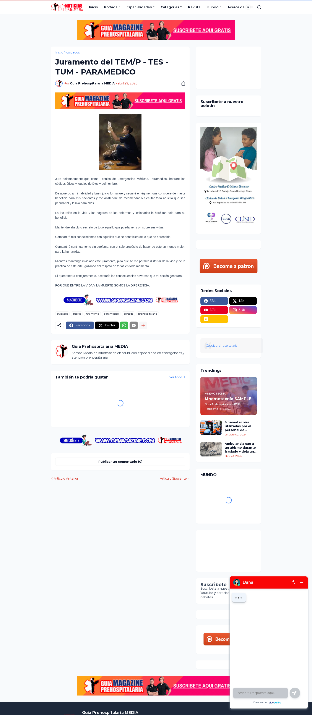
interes (77, 313)
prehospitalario (147, 313)
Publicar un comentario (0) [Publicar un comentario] (120, 462)
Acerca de (236, 7)
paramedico (111, 313)
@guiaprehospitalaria (221, 346)
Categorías (170, 7)
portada (128, 313)
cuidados (73, 52)
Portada (110, 7)
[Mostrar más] (143, 325)
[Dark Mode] (249, 7)
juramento (92, 313)
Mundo (212, 7)
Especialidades (139, 7)
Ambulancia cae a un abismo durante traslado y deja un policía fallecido (240, 448)
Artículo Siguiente (173, 478)
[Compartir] (181, 83)
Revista (194, 7)
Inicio (93, 7)
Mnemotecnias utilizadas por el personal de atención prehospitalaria (238, 426)
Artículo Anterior (66, 478)
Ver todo (175, 377)
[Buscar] (257, 7)
